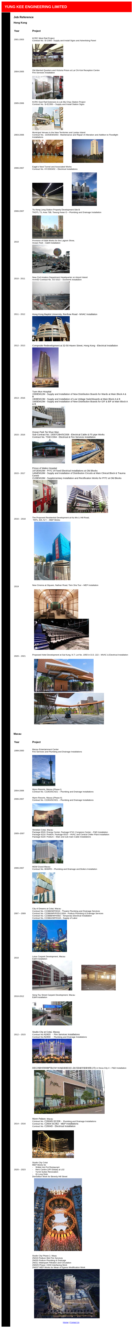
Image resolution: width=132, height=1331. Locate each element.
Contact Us (74, 1322)
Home (65, 1322)
